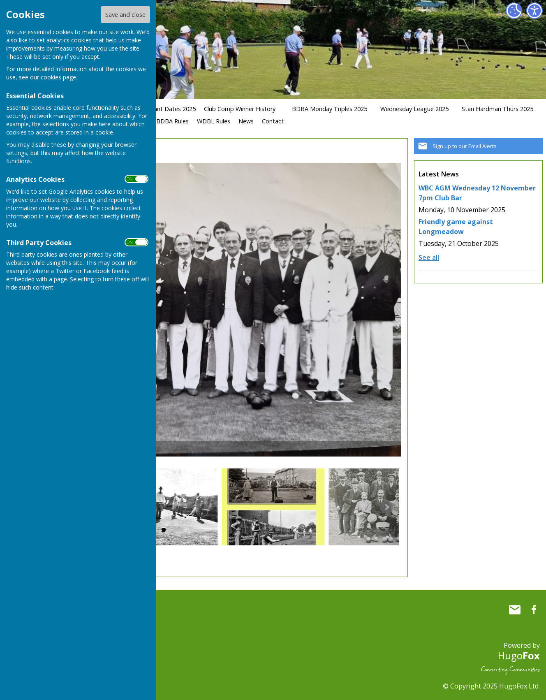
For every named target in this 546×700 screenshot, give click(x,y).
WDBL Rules (213, 121)
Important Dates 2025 (165, 109)
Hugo (519, 655)
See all (429, 257)
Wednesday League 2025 (414, 109)
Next (386, 507)
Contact (273, 121)
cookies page (58, 77)
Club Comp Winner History (239, 109)
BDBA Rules (172, 121)
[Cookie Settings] (514, 10)
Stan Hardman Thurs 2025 (497, 109)
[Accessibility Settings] (534, 10)
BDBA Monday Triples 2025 (329, 109)
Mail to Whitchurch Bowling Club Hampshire (515, 609)
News (246, 121)
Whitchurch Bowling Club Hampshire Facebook (533, 609)
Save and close (125, 15)
